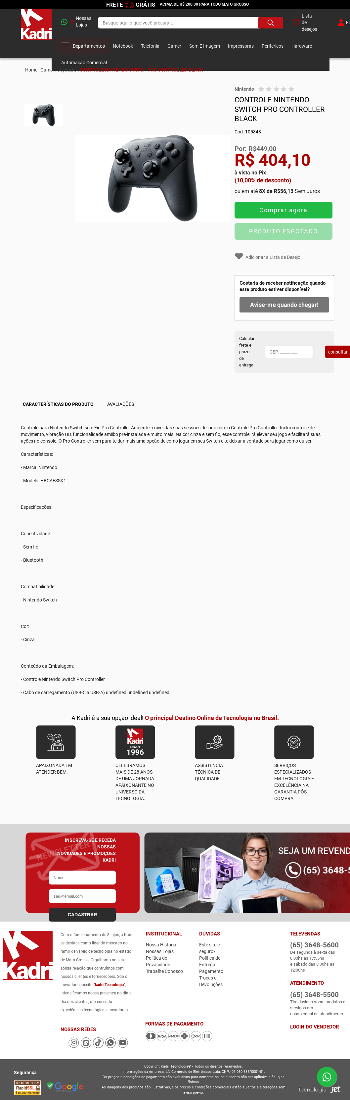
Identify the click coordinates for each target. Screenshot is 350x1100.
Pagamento (211, 971)
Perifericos (273, 46)
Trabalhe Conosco (164, 971)
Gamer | (48, 70)
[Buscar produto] (270, 22)
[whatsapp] (61, 22)
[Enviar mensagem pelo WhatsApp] (327, 1077)
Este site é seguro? (209, 948)
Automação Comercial (84, 62)
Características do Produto (58, 404)
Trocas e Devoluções (211, 981)
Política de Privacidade (158, 961)
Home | (32, 70)
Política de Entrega (209, 961)
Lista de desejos (304, 22)
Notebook (123, 46)
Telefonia (150, 46)
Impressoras (241, 46)
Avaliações (120, 404)
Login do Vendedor (314, 1027)
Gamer (174, 46)
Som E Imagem (204, 46)
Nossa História (161, 944)
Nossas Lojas (81, 21)
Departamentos (83, 46)
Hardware (301, 46)
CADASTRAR (82, 914)
